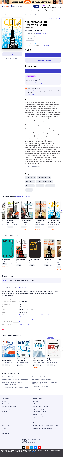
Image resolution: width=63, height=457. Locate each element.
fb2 (23, 324)
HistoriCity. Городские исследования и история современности (12, 221)
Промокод (15, 10)
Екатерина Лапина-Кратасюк (49, 319)
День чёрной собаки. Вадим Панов (41, 379)
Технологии (40, 186)
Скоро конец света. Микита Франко (12, 382)
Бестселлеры (6, 425)
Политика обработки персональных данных (45, 425)
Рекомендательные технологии (42, 431)
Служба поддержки (7, 409)
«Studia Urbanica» (42, 33)
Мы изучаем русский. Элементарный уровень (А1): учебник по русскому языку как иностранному (8, 359)
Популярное (30, 10)
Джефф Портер (33, 263)
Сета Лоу (23, 224)
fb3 (25, 324)
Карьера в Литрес (7, 404)
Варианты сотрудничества (40, 406)
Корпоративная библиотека (41, 417)
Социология (30, 186)
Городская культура (44, 177)
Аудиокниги (5, 431)
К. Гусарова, (44, 315)
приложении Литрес (35, 441)
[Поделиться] (60, 18)
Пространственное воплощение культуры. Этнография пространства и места (26, 221)
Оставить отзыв (45, 45)
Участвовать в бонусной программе (36, 83)
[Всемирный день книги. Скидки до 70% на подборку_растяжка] (31, 2)
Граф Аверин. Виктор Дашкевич (41, 377)
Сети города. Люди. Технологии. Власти (54, 221)
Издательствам (37, 398)
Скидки (38, 10)
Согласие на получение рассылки (42, 428)
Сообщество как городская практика (40, 221)
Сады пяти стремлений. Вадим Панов (42, 389)
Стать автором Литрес (39, 411)
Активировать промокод (9, 423)
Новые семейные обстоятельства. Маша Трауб (15, 387)
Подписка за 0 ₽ (5, 10)
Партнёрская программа (40, 409)
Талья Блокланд (39, 224)
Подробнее (31, 94)
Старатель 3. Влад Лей (8, 377)
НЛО (20, 321)
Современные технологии (44, 181)
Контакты (4, 401)
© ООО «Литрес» (31, 452)
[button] (12, 54)
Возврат (4, 411)
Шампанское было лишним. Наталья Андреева (15, 379)
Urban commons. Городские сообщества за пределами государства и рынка (21, 260)
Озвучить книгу (37, 414)
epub (20, 324)
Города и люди (30, 177)
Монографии (30, 181)
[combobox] (22, 6)
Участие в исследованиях (9, 406)
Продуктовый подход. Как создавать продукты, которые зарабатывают (23, 359)
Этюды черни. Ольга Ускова (40, 386)
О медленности (6, 259)
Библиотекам (37, 404)
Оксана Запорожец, (24, 315)
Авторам (35, 401)
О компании (5, 398)
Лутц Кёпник (5, 261)
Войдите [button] (6, 280)
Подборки (45, 10)
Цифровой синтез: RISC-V (52, 359)
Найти (36, 6)
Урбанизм (29, 190)
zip (28, 324)
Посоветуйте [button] (31, 91)
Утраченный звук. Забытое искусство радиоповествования (35, 260)
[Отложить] (3, 203)
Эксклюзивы (5, 433)
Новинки (22, 10)
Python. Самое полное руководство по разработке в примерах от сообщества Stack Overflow (39, 359)
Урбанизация (50, 186)
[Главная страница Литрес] (5, 6)
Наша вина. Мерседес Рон (9, 384)
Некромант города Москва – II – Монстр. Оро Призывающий (44, 382)
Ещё (52, 10)
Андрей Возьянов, (35, 315)
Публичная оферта (38, 423)
